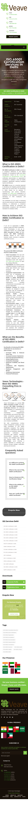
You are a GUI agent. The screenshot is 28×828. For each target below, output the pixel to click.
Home (3, 93)
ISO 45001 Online (18, 649)
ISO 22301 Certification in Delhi (10, 537)
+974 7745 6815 (12, 28)
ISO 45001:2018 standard (13, 261)
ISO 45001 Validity (7, 649)
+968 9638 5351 (12, 23)
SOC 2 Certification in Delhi (10, 558)
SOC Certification (7, 555)
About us (13, 795)
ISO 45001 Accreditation (8, 637)
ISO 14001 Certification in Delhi (10, 529)
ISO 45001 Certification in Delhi (14, 91)
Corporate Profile (10, 582)
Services (20, 795)
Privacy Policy (11, 793)
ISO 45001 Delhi (7, 651)
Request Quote (13, 36)
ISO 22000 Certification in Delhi (10, 534)
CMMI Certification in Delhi (9, 546)
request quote (14, 689)
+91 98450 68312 (13, 14)
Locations (10, 93)
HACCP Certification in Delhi (10, 543)
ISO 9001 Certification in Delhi (10, 526)
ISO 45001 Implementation (9, 642)
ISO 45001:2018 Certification (9, 632)
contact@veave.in (9, 78)
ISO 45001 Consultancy (8, 644)
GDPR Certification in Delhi (10, 569)
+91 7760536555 (14, 609)
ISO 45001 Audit (18, 647)
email (17, 605)
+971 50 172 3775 (13, 19)
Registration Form (10, 587)
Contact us (17, 796)
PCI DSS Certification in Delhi (10, 552)
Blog (23, 796)
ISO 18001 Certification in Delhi (10, 532)
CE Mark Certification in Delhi (10, 549)
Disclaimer (17, 793)
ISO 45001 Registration (8, 635)
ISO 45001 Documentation (9, 639)
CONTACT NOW (14, 614)
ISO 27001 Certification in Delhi (10, 540)
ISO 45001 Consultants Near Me (10, 630)
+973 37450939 (13, 32)
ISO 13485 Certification (9, 564)
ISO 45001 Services (7, 647)
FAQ (11, 796)
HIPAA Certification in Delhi (10, 561)
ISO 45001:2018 (12, 193)
